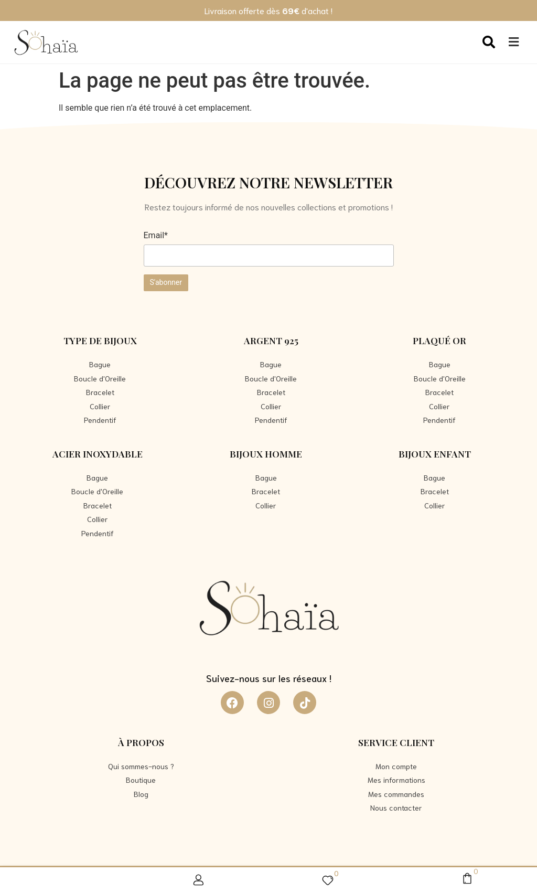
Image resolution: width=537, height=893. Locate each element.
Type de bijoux (100, 340)
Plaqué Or (439, 340)
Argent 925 (271, 340)
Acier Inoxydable (97, 454)
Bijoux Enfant (435, 454)
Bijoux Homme (266, 454)
